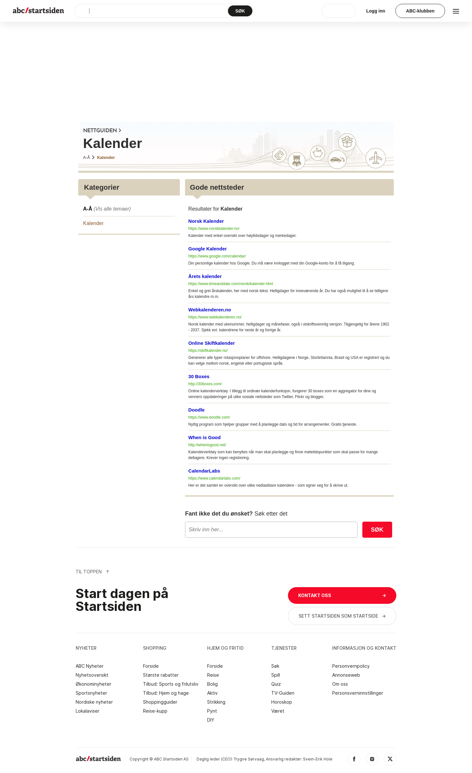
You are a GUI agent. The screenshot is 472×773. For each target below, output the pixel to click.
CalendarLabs (204, 470)
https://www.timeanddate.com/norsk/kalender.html (230, 284)
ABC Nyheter (90, 666)
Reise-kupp (155, 711)
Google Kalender (207, 248)
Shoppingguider (160, 702)
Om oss (340, 684)
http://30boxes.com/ (205, 384)
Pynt (212, 711)
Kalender (106, 157)
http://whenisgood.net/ (207, 445)
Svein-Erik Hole (318, 759)
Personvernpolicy (351, 666)
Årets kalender (205, 276)
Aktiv (212, 693)
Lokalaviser (87, 711)
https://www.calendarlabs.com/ (214, 478)
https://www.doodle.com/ (209, 417)
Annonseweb (346, 675)
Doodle (196, 410)
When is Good (204, 437)
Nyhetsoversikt (92, 675)
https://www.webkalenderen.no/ (214, 317)
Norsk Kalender (206, 221)
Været (277, 711)
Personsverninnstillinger (357, 693)
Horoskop (281, 702)
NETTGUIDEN (102, 131)
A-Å (89, 157)
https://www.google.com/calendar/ (217, 256)
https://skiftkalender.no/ (208, 350)
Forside (151, 666)
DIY (210, 720)
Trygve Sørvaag (249, 759)
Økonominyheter (93, 684)
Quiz (276, 684)
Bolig (212, 684)
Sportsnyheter (91, 693)
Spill (275, 675)
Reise (213, 675)
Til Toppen (93, 571)
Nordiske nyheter (94, 702)
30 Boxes (198, 376)
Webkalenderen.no (209, 309)
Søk (377, 529)
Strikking (216, 702)
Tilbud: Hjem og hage (166, 693)
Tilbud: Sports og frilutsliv (170, 684)
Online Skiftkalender (211, 343)
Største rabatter (161, 675)
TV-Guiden (282, 693)
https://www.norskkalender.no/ (213, 228)
